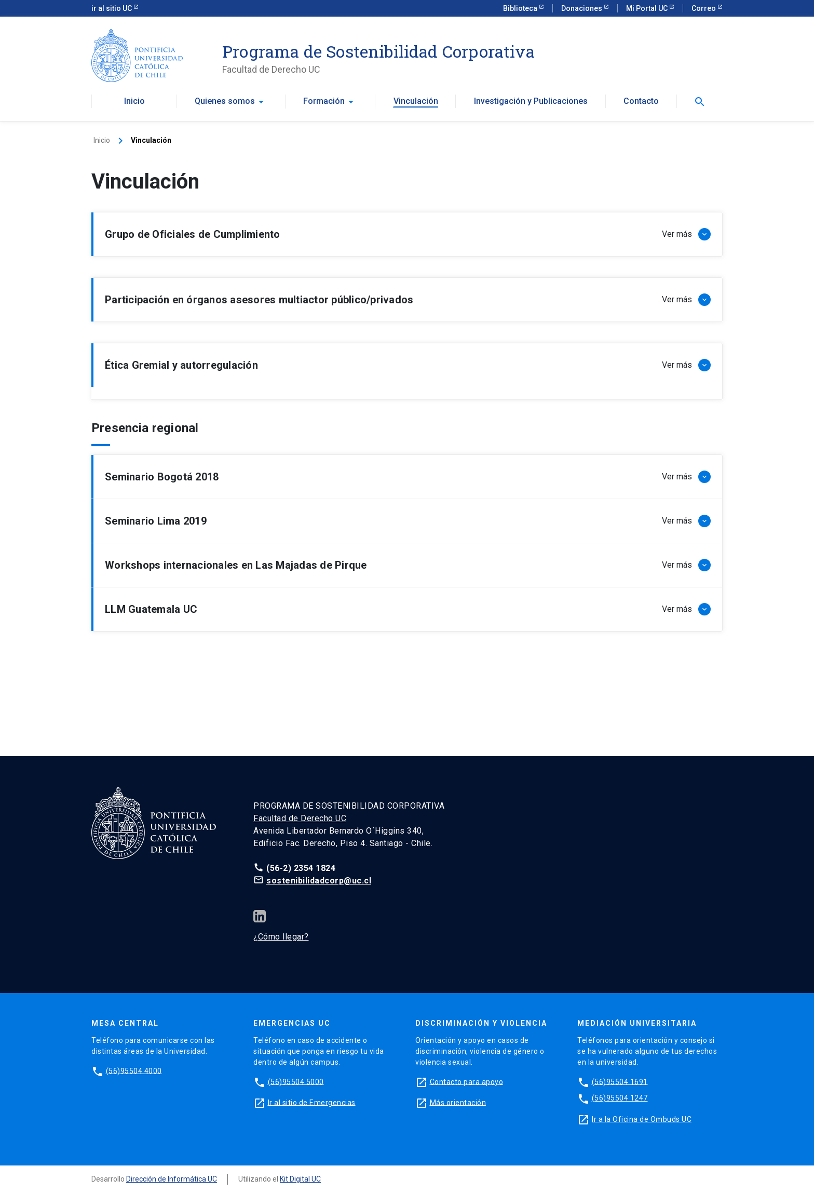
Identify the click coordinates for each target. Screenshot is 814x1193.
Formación (324, 101)
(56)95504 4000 (134, 1070)
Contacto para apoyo (467, 1081)
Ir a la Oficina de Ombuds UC (641, 1119)
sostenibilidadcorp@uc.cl (318, 881)
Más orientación (458, 1102)
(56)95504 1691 (620, 1081)
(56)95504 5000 (296, 1081)
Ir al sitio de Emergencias (312, 1102)
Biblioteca (521, 8)
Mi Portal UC (647, 8)
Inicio (134, 101)
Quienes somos (225, 101)
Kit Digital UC (300, 1179)
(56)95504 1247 (620, 1098)
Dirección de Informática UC (171, 1179)
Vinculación (416, 101)
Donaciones (582, 8)
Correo (704, 8)
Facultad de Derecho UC (299, 818)
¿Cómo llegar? (281, 937)
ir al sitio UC (112, 8)
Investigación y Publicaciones (531, 101)
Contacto (641, 101)
